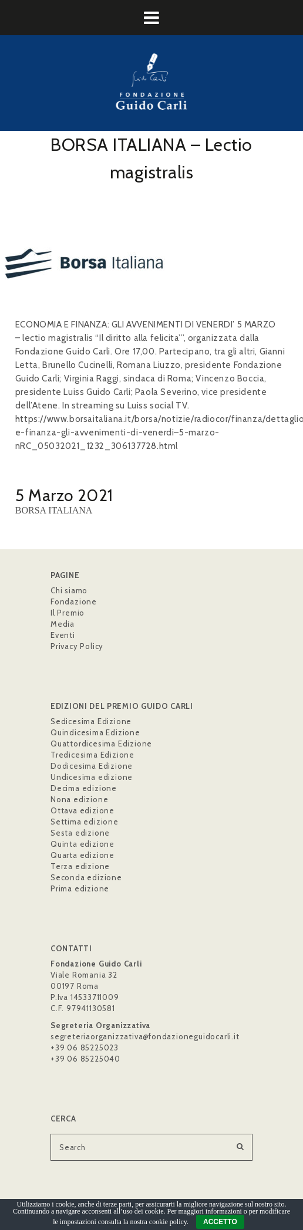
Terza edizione (80, 866)
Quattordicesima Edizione (101, 743)
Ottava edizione (83, 810)
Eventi (63, 635)
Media (63, 623)
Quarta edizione (83, 855)
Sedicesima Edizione (91, 721)
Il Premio (68, 612)
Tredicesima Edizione (92, 754)
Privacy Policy (77, 646)
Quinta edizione (83, 844)
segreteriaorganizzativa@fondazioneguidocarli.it (145, 1036)
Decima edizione (84, 788)
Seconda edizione (86, 877)
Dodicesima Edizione (92, 766)
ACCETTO (220, 1222)
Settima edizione (85, 821)
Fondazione (74, 601)
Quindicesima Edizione (95, 732)
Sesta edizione (80, 832)
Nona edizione (79, 799)
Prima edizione (80, 888)
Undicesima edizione (92, 777)
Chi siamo (69, 590)
